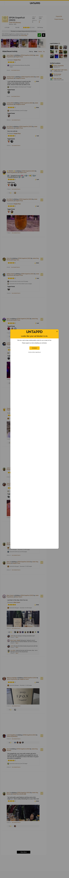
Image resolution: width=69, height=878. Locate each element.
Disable (34, 348)
